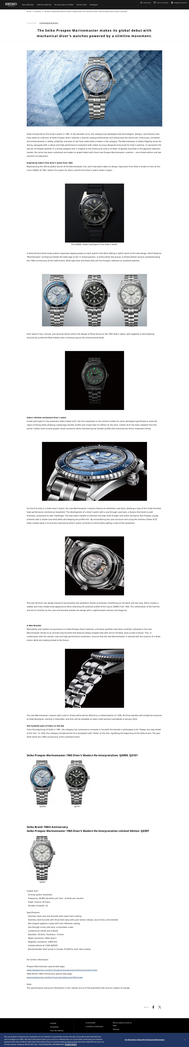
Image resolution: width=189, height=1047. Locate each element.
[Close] (185, 1041)
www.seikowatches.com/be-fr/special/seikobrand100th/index (55, 977)
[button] (145, 2)
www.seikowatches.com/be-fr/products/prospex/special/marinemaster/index (62, 970)
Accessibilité (90, 1023)
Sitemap (116, 1029)
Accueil (29, 11)
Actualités (37, 11)
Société (53, 1023)
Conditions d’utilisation (94, 1026)
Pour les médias (56, 1030)
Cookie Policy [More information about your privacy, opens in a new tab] (70, 1045)
